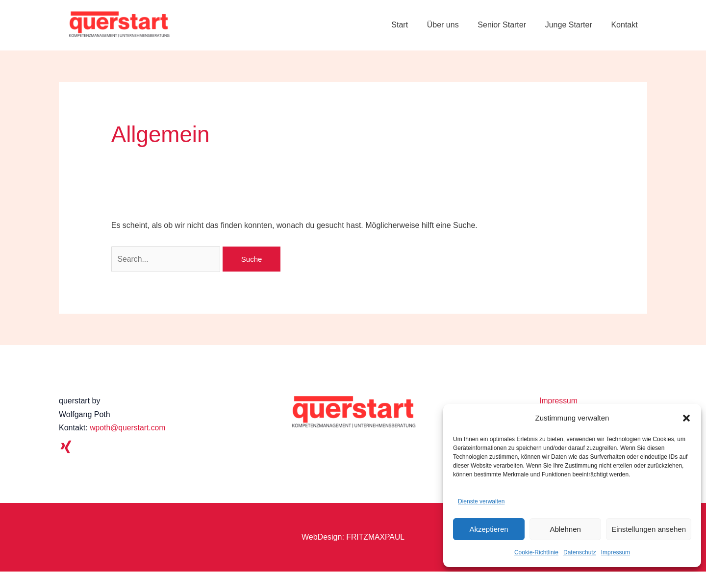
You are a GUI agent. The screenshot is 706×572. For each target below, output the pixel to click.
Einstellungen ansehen (648, 529)
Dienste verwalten (481, 501)
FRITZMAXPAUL (375, 537)
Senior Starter (510, 25)
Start (414, 25)
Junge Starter (573, 25)
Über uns (454, 25)
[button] (686, 418)
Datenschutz (579, 552)
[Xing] (66, 447)
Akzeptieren (488, 529)
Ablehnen (565, 529)
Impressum (615, 552)
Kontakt (626, 25)
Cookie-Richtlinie (536, 552)
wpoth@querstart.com (128, 428)
